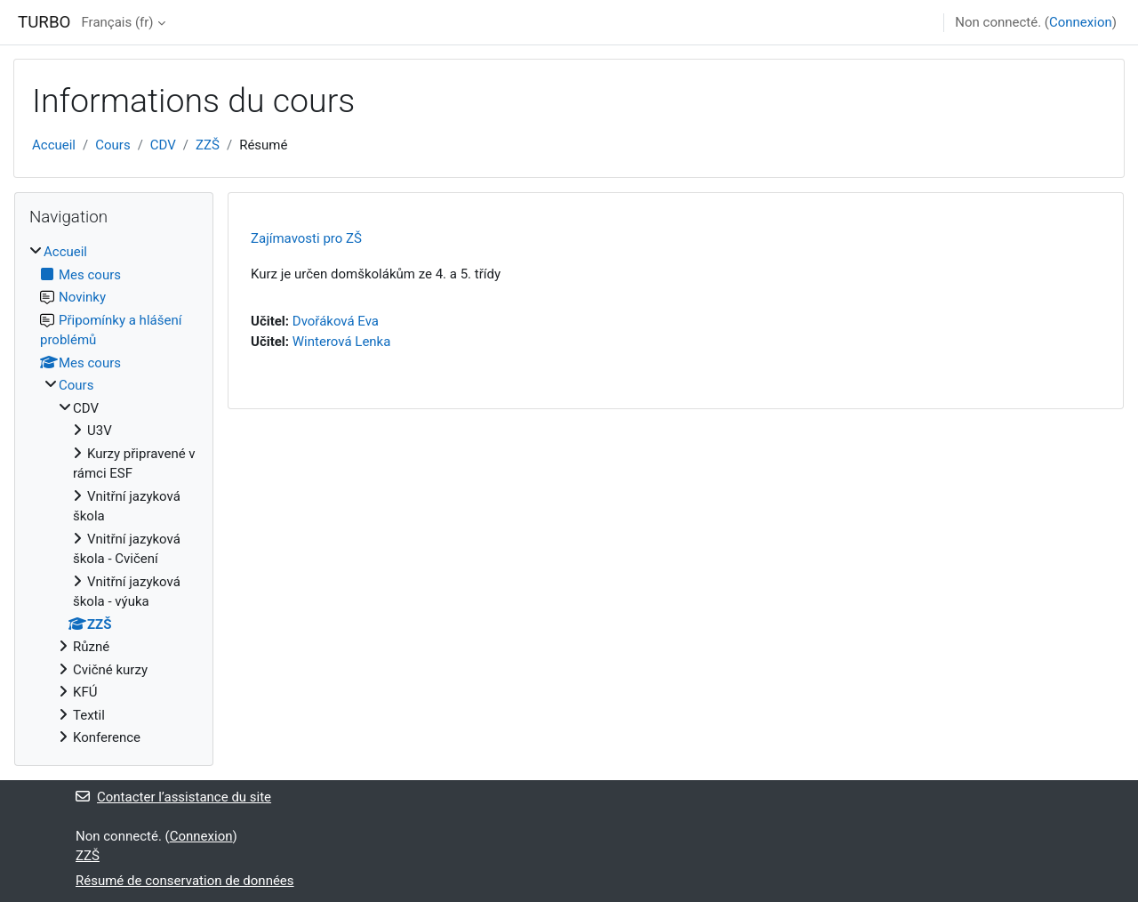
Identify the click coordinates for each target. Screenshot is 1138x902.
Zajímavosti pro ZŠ (306, 238)
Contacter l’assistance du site (173, 797)
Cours (112, 145)
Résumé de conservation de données (185, 881)
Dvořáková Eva (336, 321)
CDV (163, 145)
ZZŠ (208, 145)
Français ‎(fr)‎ (117, 22)
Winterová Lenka (342, 342)
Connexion (1080, 22)
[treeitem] (113, 495)
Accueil (54, 145)
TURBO (44, 22)
